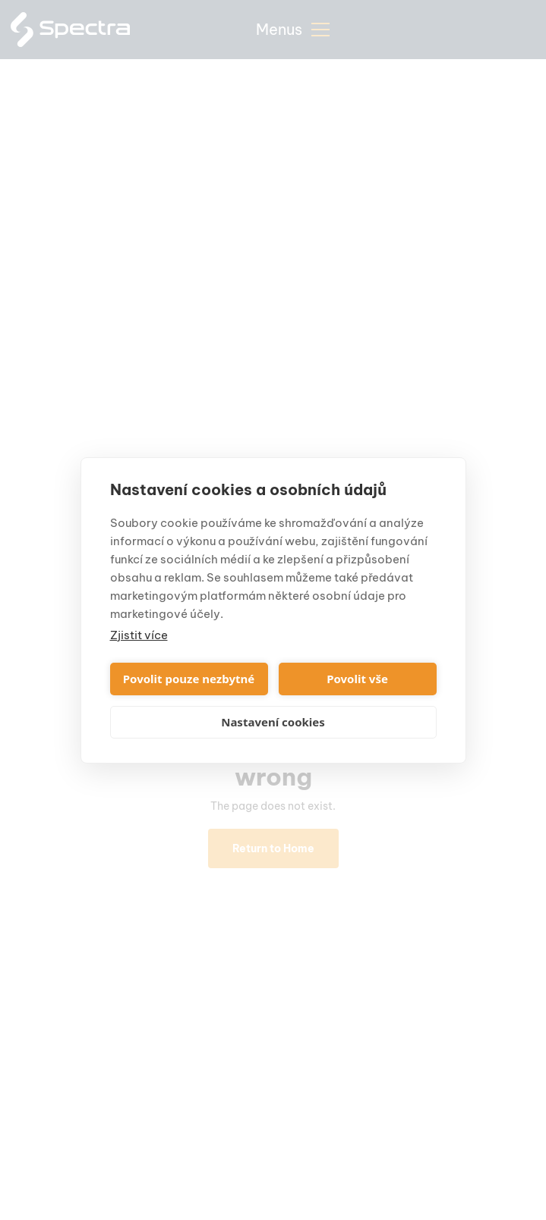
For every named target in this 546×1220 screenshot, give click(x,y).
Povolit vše (357, 678)
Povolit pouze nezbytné (188, 678)
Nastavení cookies (273, 721)
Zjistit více (139, 635)
